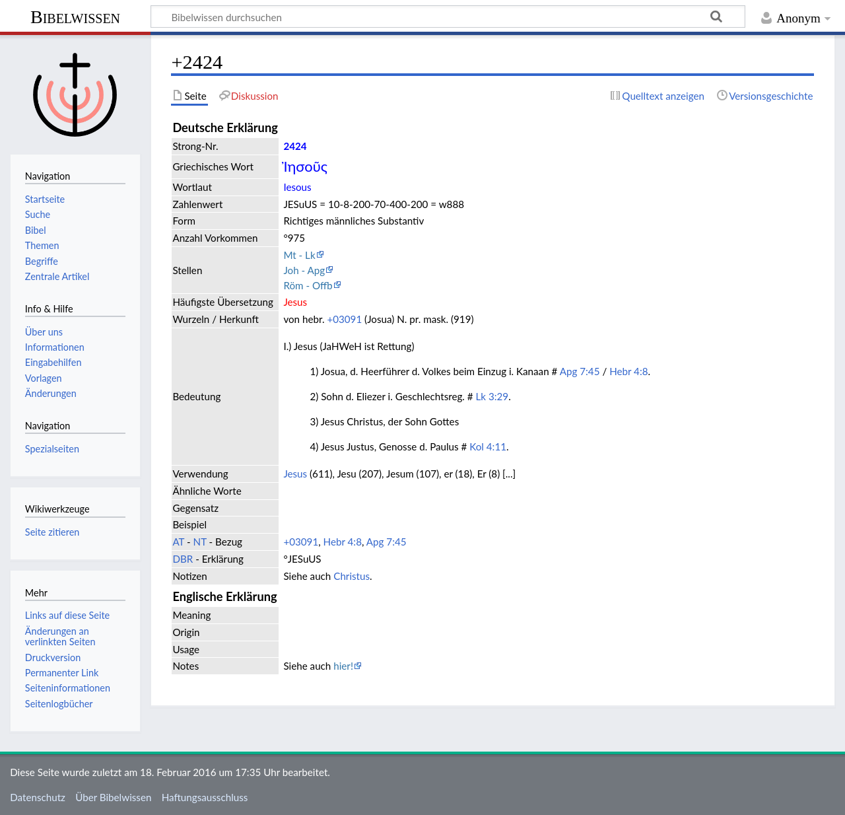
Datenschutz (37, 797)
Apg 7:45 (580, 371)
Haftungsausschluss (205, 797)
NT (200, 542)
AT (178, 542)
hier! (343, 666)
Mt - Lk (299, 255)
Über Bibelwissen (113, 797)
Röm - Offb (307, 285)
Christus (351, 576)
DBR (182, 559)
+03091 (344, 319)
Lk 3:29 (492, 396)
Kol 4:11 (487, 446)
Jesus (295, 473)
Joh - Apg (304, 270)
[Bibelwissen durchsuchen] (448, 16)
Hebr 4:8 (628, 371)
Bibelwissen (75, 17)
